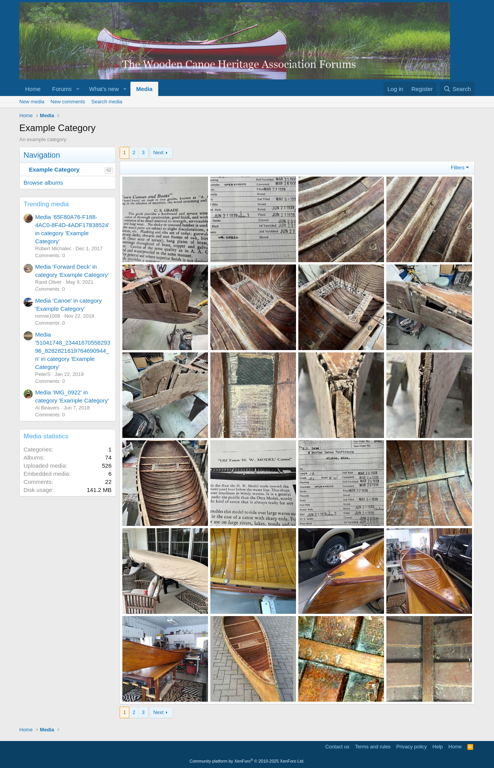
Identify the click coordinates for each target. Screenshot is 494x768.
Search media (106, 101)
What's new (104, 89)
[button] (78, 89)
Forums (62, 89)
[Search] (457, 89)
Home (33, 89)
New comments (68, 101)
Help (438, 746)
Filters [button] (457, 167)
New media (31, 101)
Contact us (337, 746)
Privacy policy (411, 746)
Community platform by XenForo (247, 761)
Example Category (54, 169)
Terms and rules (373, 746)
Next (158, 152)
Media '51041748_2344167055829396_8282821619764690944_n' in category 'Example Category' (72, 350)
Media (144, 89)
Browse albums (43, 182)
